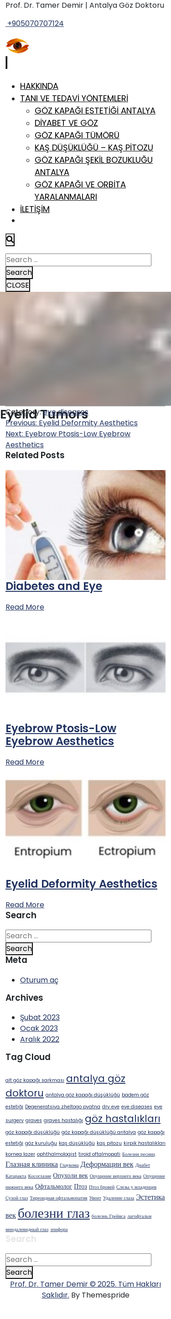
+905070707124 (34, 23)
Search (19, 272)
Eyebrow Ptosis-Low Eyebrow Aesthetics (60, 735)
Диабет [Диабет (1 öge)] (142, 1165)
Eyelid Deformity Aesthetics (81, 883)
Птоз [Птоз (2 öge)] (80, 1186)
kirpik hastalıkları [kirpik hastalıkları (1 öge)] (145, 1143)
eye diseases (65, 412)
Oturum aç (39, 980)
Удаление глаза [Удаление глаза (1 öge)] (118, 1198)
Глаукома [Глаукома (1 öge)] (69, 1165)
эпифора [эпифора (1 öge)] (58, 1229)
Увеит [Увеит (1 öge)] (95, 1198)
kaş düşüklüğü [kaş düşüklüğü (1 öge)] (77, 1143)
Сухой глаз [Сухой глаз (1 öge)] (16, 1198)
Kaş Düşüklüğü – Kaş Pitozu (94, 147)
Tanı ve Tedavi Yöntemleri (74, 98)
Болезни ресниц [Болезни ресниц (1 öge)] (138, 1154)
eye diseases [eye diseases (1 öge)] (136, 1106)
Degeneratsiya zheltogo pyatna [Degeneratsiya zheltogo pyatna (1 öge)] (62, 1106)
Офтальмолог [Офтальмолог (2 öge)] (53, 1186)
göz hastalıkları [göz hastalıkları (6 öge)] (123, 1118)
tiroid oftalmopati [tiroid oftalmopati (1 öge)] (99, 1154)
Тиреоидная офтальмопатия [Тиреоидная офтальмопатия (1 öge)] (58, 1198)
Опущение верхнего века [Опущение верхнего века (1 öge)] (115, 1176)
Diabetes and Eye (53, 586)
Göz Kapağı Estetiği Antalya (95, 110)
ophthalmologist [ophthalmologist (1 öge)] (57, 1154)
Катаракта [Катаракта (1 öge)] (15, 1176)
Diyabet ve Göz (66, 123)
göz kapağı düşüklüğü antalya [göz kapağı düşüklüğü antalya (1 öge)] (99, 1132)
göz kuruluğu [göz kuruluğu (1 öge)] (41, 1143)
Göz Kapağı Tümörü (77, 135)
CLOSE (17, 285)
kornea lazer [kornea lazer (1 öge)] (20, 1154)
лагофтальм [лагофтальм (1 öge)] (139, 1216)
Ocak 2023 (39, 1028)
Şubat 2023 (40, 1017)
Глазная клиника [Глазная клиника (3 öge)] (31, 1164)
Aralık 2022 (39, 1039)
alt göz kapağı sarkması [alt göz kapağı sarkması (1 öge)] (34, 1080)
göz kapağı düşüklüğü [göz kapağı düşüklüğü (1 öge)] (32, 1132)
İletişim (35, 209)
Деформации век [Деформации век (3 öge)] (106, 1164)
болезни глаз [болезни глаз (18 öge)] (54, 1213)
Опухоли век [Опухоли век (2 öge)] (70, 1175)
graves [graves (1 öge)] (34, 1120)
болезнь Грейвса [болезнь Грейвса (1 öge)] (108, 1216)
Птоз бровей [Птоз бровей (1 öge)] (101, 1187)
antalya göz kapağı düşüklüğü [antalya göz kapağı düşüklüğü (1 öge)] (83, 1094)
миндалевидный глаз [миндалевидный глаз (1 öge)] (26, 1229)
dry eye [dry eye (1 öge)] (110, 1106)
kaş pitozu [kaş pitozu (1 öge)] (109, 1143)
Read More (24, 607)
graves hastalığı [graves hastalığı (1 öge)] (63, 1120)
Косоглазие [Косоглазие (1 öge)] (40, 1176)
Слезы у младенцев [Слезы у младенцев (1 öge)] (136, 1187)
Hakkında (39, 86)
